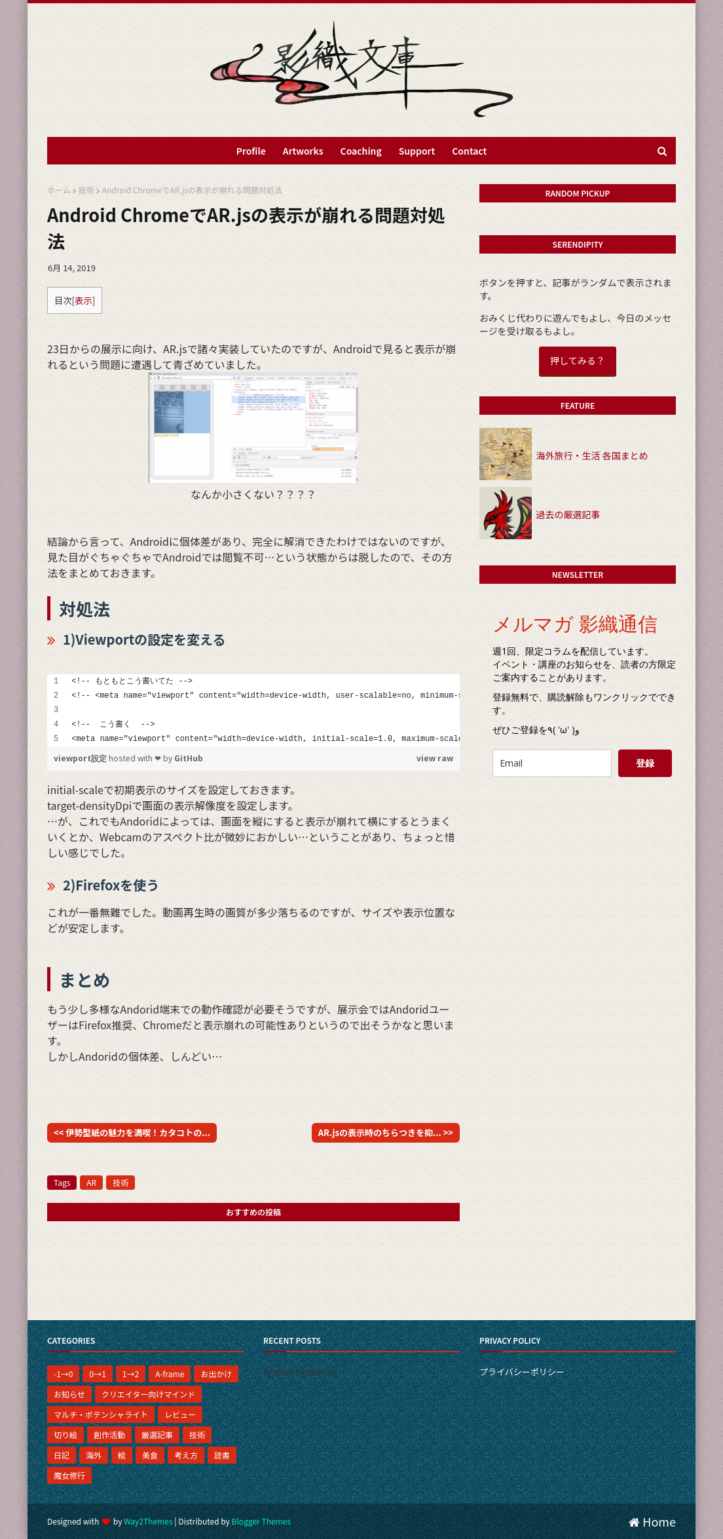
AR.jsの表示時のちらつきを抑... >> (385, 1132)
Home (652, 1521)
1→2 (130, 1373)
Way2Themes (148, 1521)
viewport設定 (81, 758)
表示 (83, 300)
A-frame (169, 1373)
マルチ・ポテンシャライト (101, 1414)
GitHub (188, 758)
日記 (61, 1454)
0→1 (97, 1373)
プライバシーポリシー (522, 1371)
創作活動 (109, 1434)
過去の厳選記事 (568, 514)
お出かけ (216, 1373)
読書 (222, 1454)
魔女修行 (69, 1475)
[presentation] (582, 813)
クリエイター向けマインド (149, 1393)
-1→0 (63, 1373)
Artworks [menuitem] (303, 150)
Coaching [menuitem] (361, 150)
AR (91, 1182)
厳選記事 (157, 1434)
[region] (253, 710)
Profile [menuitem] (251, 150)
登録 (645, 763)
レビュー (180, 1414)
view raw (435, 758)
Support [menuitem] (417, 150)
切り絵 (65, 1434)
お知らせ (69, 1393)
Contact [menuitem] (469, 150)
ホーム (59, 189)
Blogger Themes (261, 1521)
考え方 (186, 1454)
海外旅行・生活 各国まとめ (592, 455)
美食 (150, 1454)
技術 (86, 189)
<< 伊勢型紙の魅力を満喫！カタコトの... (132, 1132)
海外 (94, 1454)
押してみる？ (577, 360)
